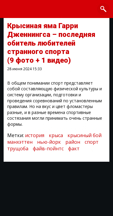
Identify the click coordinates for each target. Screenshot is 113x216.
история (34, 135)
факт (74, 148)
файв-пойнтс (48, 148)
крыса (56, 135)
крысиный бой (84, 135)
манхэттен (20, 142)
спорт (92, 142)
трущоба (17, 148)
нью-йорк (49, 142)
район (72, 142)
